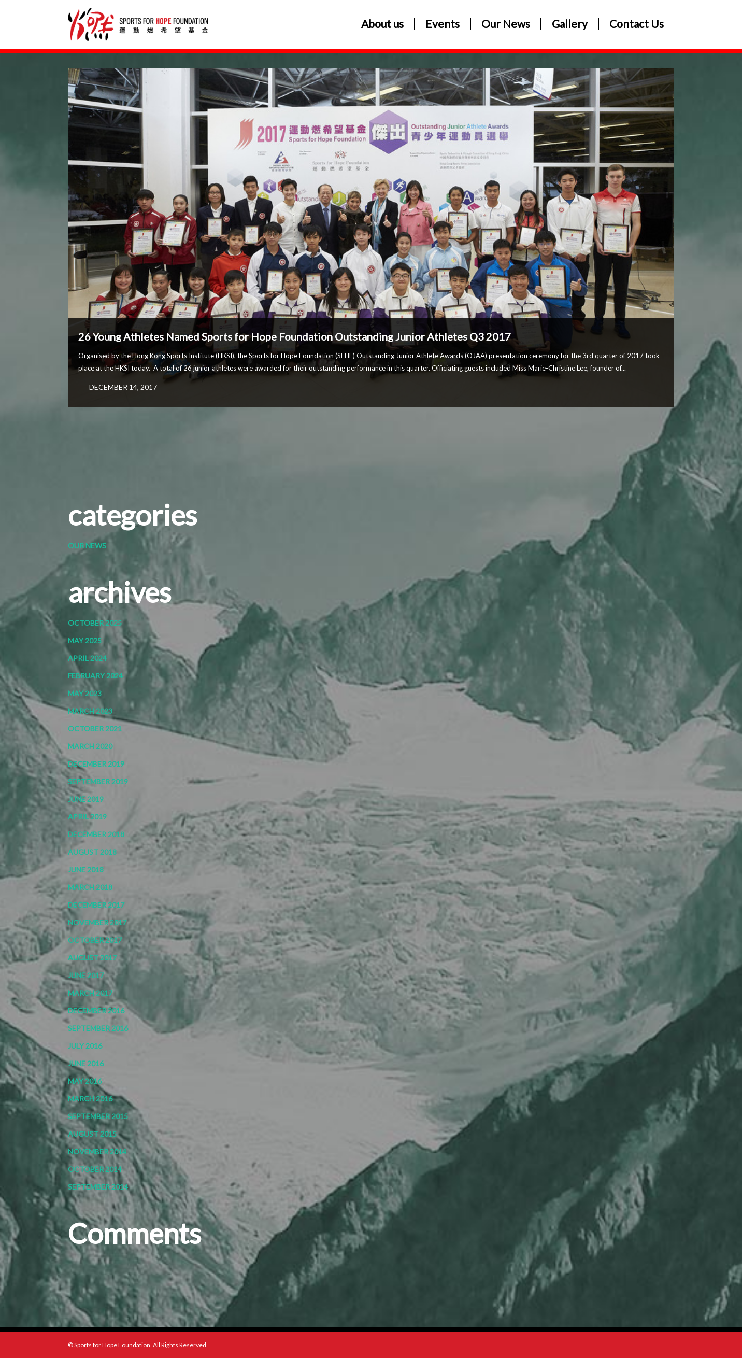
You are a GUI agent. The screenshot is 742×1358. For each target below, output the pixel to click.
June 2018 (86, 869)
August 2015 (92, 1133)
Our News (505, 24)
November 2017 (97, 922)
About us (382, 24)
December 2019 (96, 763)
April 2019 (87, 816)
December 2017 (96, 904)
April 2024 (87, 658)
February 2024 (95, 675)
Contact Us (636, 24)
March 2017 (90, 992)
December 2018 (96, 834)
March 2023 (90, 710)
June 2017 (86, 975)
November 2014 (97, 1151)
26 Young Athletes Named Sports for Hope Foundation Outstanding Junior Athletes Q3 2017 (294, 336)
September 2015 (98, 1116)
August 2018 (92, 851)
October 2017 (95, 940)
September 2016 (98, 1028)
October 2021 (95, 728)
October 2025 (95, 622)
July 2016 (85, 1045)
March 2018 (90, 887)
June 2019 (86, 799)
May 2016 (85, 1081)
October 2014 (95, 1169)
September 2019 (98, 781)
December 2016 (96, 1010)
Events (442, 24)
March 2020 (90, 746)
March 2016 (90, 1098)
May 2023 (85, 693)
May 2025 (85, 640)
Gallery (570, 24)
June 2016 (86, 1063)
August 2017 (92, 957)
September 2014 (98, 1186)
